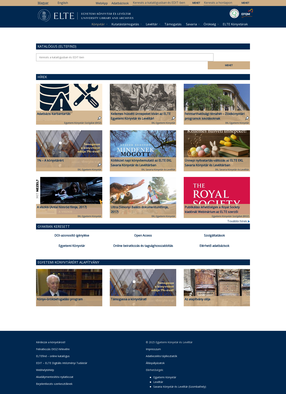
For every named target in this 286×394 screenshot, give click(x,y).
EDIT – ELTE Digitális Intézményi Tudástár (61, 355)
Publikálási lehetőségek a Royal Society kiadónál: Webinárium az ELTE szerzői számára (212, 203)
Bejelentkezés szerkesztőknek (54, 376)
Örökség (210, 24)
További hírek (238, 213)
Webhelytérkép (45, 362)
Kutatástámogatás (125, 24)
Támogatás (172, 24)
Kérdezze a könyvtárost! (50, 334)
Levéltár (152, 24)
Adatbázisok (120, 3)
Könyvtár (98, 24)
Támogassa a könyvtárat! (128, 291)
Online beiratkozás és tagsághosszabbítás (143, 238)
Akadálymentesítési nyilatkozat (54, 369)
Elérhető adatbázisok (214, 238)
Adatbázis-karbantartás (53, 106)
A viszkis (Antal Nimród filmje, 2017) (62, 199)
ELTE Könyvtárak (235, 24)
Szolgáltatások (214, 227)
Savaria (191, 24)
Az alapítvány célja (197, 291)
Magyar (43, 3)
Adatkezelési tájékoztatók (161, 348)
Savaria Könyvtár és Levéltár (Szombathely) (179, 378)
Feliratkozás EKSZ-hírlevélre (53, 341)
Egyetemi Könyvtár (72, 238)
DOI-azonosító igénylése (71, 227)
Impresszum (153, 341)
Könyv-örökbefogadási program (60, 291)
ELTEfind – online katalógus (53, 348)
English (63, 3)
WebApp (102, 3)
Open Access (143, 227)
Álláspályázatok (155, 355)
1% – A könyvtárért (50, 152)
